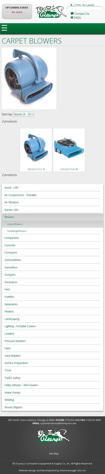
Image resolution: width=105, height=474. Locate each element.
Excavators (11, 282)
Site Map (54, 453)
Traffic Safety (12, 378)
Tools (8, 370)
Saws (8, 348)
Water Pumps (12, 392)
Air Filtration (12, 202)
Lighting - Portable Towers (20, 326)
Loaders (9, 333)
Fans (7, 289)
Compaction (12, 238)
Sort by (7, 114)
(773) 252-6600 (72, 420)
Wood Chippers (13, 407)
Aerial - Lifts (11, 187)
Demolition (11, 267)
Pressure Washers (15, 341)
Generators (11, 304)
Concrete (10, 245)
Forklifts (9, 296)
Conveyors (11, 252)
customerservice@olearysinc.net (58, 423)
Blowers (9, 217)
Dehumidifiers (13, 260)
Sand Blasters (13, 355)
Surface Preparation (16, 363)
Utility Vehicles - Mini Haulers (21, 385)
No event (17, 12)
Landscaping (12, 319)
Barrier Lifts (11, 209)
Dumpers (10, 274)
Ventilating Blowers (16, 231)
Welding (9, 399)
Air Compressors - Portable (20, 195)
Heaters (9, 311)
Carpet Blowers (14, 224)
